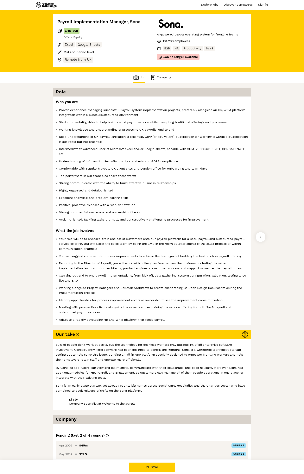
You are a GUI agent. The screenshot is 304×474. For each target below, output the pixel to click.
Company (160, 77)
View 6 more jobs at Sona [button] (103, 444)
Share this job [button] (68, 444)
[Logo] (46, 5)
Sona (135, 21)
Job (139, 77)
